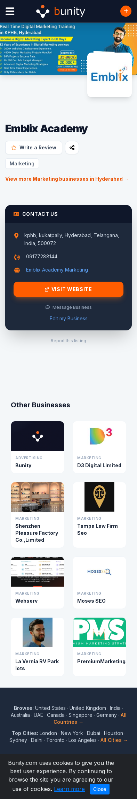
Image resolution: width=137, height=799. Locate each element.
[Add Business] (125, 11)
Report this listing (68, 340)
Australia (20, 715)
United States (50, 708)
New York (72, 733)
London (48, 733)
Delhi (36, 740)
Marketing (22, 163)
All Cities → (114, 740)
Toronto (55, 740)
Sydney (18, 740)
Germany (106, 715)
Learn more (69, 788)
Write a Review (33, 147)
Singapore (80, 715)
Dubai (93, 733)
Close (99, 789)
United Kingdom (88, 708)
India (115, 708)
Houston (113, 733)
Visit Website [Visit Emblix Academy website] (68, 289)
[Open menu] (10, 11)
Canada (56, 715)
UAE (38, 715)
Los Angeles (82, 740)
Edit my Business (69, 318)
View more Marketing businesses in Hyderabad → (67, 179)
